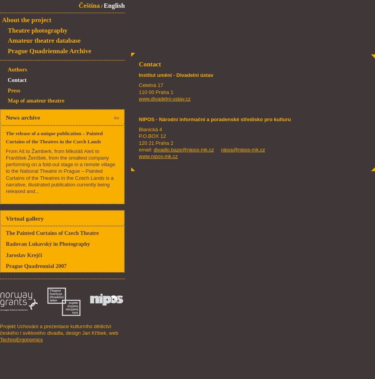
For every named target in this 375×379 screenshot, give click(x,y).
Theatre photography (37, 30)
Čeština (89, 5)
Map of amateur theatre (36, 100)
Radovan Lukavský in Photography (48, 244)
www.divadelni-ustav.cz (164, 99)
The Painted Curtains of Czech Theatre (52, 233)
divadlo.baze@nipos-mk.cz (184, 150)
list (116, 117)
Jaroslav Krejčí (24, 255)
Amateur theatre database (44, 40)
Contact (17, 80)
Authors (17, 69)
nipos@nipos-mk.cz (243, 150)
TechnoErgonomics (21, 339)
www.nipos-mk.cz (158, 156)
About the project (26, 20)
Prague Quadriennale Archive (50, 51)
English (114, 5)
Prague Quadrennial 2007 (36, 266)
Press (14, 90)
